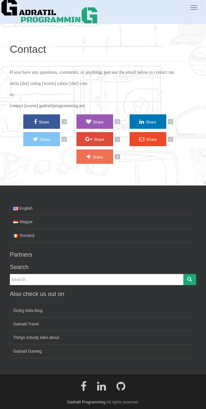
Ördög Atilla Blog (27, 310)
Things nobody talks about (36, 337)
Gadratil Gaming (27, 351)
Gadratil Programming (86, 402)
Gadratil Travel (26, 324)
